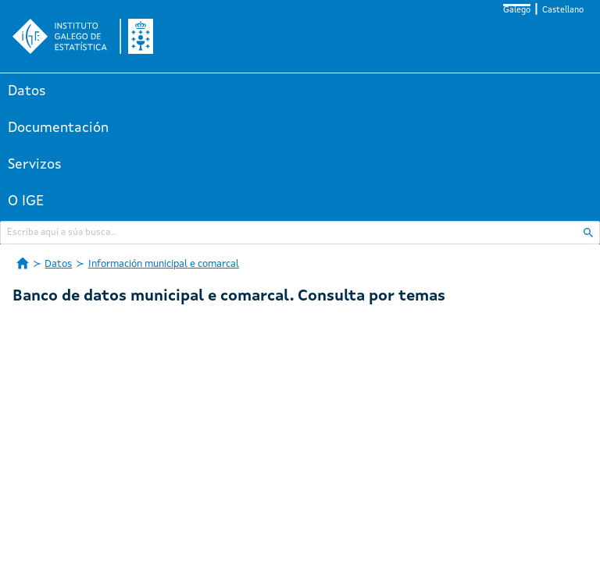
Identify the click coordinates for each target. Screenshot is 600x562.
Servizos (35, 165)
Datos (27, 91)
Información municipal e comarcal (163, 264)
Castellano (563, 10)
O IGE (26, 201)
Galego (516, 10)
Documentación (58, 128)
